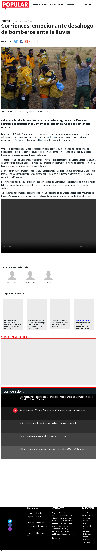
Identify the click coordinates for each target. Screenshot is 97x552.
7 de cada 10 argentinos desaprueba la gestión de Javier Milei (49, 423)
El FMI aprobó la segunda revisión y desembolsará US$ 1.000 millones (53, 449)
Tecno (39, 529)
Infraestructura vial (37, 321)
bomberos (51, 137)
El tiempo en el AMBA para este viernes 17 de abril (60, 324)
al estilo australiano (84, 321)
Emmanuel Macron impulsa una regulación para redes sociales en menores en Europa (83, 326)
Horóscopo (41, 533)
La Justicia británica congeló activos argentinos (43, 436)
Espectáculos (32, 526)
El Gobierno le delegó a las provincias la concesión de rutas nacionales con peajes (36, 326)
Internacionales (43, 526)
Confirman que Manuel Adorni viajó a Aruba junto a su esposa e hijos (52, 410)
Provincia (38, 4)
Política (48, 4)
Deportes (70, 4)
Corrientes (19, 140)
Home (29, 513)
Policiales (59, 4)
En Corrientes (10, 321)
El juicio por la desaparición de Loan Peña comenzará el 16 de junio (13, 325)
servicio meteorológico (62, 321)
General (30, 529)
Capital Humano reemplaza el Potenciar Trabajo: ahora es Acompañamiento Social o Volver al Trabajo (56, 398)
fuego (42, 140)
